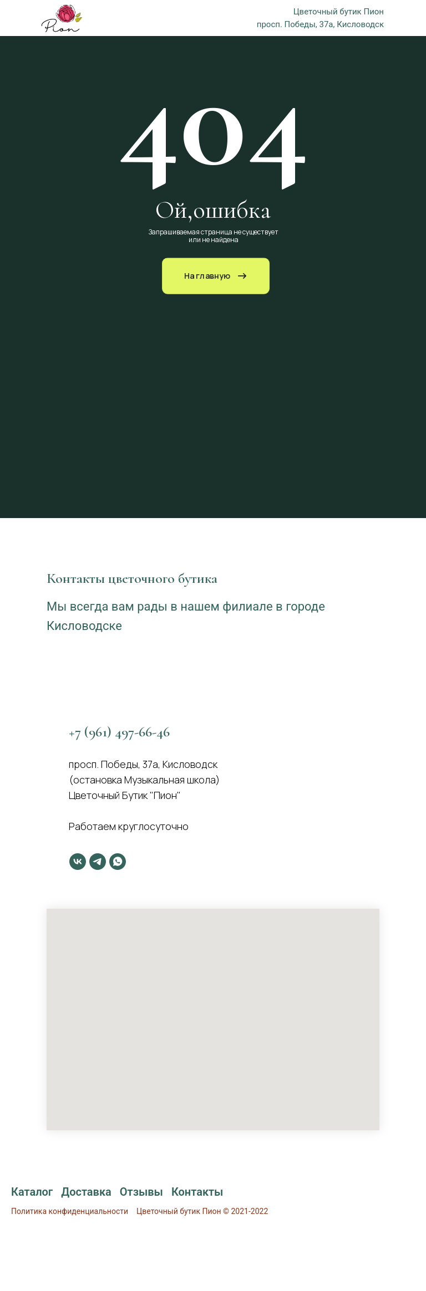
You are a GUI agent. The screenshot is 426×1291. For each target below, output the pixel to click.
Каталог (32, 1191)
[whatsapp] (117, 861)
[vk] (77, 861)
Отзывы (141, 1191)
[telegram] (97, 861)
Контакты (197, 1191)
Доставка (86, 1191)
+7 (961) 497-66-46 (119, 731)
